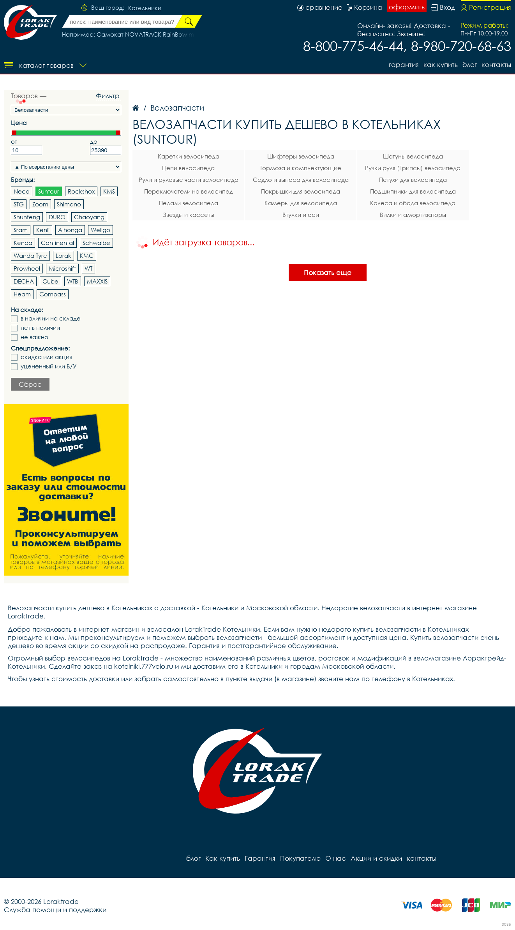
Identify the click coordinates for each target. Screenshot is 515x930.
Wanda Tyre (30, 255)
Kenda (23, 242)
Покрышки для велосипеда (300, 191)
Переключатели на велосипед (188, 191)
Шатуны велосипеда (413, 156)
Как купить (440, 64)
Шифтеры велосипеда (300, 156)
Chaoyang (89, 216)
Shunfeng (27, 216)
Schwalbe (96, 242)
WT (88, 268)
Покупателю (300, 858)
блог (469, 64)
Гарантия (404, 64)
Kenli (42, 229)
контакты (496, 64)
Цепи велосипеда (188, 167)
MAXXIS (97, 281)
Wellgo (100, 229)
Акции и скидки (376, 858)
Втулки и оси (300, 214)
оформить (407, 7)
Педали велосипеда (188, 202)
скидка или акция (46, 357)
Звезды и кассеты (188, 214)
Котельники (144, 8)
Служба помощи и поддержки (55, 909)
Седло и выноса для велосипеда (301, 179)
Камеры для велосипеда (301, 202)
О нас (335, 858)
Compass (52, 294)
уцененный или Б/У (49, 366)
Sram (21, 229)
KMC (86, 255)
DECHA (24, 281)
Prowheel (27, 268)
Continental (57, 242)
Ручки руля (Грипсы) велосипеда (412, 167)
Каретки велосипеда (188, 156)
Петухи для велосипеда (413, 179)
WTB (72, 281)
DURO (57, 216)
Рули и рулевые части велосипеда (188, 179)
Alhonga (70, 229)
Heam (22, 294)
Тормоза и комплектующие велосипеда (300, 169)
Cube (50, 281)
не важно (34, 337)
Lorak (63, 255)
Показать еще (327, 272)
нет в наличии (40, 328)
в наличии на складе (51, 318)
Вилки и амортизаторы (413, 214)
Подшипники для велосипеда (413, 191)
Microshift (62, 268)
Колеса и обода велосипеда (412, 202)
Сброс (30, 384)
